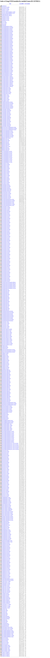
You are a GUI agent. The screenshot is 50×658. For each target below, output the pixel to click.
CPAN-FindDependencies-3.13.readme (7, 70)
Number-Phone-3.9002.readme (6, 371)
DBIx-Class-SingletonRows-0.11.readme (8, 135)
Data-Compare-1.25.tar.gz (5, 169)
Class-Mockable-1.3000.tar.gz (6, 118)
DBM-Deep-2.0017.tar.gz (5, 141)
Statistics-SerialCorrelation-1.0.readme (7, 511)
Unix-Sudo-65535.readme (5, 624)
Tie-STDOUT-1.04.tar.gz (5, 595)
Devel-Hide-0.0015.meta (5, 303)
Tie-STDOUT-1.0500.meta (5, 600)
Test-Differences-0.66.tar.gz (6, 556)
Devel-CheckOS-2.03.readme (6, 276)
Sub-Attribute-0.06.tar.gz (5, 523)
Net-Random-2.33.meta (5, 366)
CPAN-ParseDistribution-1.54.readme (7, 74)
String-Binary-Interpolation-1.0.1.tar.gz (7, 520)
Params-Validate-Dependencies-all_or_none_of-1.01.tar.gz (10, 446)
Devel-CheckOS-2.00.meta (6, 264)
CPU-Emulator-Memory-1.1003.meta (7, 76)
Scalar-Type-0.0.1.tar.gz (5, 452)
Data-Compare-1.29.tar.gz (5, 183)
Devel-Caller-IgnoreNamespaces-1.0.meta (8, 199)
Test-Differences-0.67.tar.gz (6, 559)
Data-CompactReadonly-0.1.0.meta (7, 158)
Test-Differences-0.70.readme (6, 569)
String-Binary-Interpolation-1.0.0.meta (7, 516)
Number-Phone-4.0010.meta (6, 398)
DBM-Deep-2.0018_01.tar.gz (6, 146)
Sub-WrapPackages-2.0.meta (6, 529)
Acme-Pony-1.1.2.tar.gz (5, 10)
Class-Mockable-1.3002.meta (6, 123)
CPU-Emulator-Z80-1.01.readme (6, 92)
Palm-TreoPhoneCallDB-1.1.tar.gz (7, 426)
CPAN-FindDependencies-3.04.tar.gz (7, 39)
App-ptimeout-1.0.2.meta (5, 19)
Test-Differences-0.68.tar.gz (6, 563)
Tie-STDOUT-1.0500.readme (6, 601)
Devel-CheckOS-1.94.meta (6, 253)
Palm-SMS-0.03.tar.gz (5, 415)
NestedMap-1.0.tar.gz (5, 354)
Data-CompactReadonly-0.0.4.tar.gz (7, 152)
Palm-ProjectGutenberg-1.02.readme (7, 410)
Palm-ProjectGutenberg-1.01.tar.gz (7, 408)
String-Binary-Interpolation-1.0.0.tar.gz (7, 517)
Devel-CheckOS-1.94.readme (6, 254)
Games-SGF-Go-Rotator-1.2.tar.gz (7, 341)
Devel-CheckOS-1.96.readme (6, 261)
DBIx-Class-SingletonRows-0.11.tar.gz (7, 136)
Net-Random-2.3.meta (5, 355)
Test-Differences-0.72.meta (6, 575)
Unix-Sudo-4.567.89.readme (6, 617)
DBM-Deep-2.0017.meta (5, 139)
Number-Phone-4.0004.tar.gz (6, 379)
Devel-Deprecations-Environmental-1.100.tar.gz (9, 285)
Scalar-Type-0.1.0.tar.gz (5, 467)
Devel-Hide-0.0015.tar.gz (5, 306)
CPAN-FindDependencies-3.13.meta (7, 69)
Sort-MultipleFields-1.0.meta (6, 497)
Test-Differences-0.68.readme (6, 562)
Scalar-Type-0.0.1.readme (5, 451)
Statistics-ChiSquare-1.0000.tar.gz (7, 510)
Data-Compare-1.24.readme (6, 164)
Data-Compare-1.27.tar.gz (5, 176)
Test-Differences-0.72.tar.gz (6, 577)
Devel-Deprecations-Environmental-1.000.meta (9, 282)
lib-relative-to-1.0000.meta (5, 652)
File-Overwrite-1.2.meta (5, 325)
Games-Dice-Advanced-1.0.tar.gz (6, 330)
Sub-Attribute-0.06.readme (5, 522)
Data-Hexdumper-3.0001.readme (6, 189)
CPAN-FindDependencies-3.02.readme (7, 31)
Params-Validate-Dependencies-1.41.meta (8, 438)
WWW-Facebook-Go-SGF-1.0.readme (7, 628)
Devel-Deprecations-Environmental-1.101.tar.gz (9, 288)
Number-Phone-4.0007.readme (6, 389)
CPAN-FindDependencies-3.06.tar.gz (7, 46)
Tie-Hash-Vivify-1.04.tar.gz (6, 592)
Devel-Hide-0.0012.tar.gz (5, 295)
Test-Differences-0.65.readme (6, 551)
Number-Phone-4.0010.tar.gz (6, 401)
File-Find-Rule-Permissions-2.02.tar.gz (7, 313)
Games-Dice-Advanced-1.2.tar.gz (6, 337)
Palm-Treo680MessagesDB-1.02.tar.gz (7, 422)
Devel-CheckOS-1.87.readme (6, 236)
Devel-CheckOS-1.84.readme (6, 225)
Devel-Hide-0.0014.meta (5, 300)
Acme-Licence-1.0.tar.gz (5, 8)
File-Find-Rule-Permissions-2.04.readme (8, 319)
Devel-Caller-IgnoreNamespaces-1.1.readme (8, 204)
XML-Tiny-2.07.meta (5, 641)
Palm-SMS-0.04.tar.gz (5, 419)
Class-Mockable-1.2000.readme (6, 110)
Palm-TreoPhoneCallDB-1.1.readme (7, 425)
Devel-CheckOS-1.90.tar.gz (6, 241)
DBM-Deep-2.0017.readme (6, 140)
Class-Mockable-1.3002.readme (6, 124)
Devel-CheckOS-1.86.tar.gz (6, 234)
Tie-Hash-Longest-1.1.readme (6, 581)
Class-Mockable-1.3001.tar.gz (6, 122)
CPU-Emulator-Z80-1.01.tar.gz (6, 93)
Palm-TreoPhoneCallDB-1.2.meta (7, 427)
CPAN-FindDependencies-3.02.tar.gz (7, 32)
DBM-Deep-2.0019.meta (5, 147)
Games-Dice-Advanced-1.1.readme (7, 332)
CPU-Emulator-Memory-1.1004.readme (7, 81)
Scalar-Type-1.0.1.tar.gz (5, 496)
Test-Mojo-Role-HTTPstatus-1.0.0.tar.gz (8, 580)
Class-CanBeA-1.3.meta (5, 94)
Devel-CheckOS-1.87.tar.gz (6, 237)
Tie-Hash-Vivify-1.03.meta (6, 586)
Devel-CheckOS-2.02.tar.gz (6, 273)
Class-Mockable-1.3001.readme (6, 121)
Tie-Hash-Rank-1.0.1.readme (6, 583)
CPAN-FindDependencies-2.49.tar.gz (7, 28)
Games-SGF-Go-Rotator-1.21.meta (7, 342)
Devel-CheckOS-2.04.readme (6, 279)
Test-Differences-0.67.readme (6, 558)
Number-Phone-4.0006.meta (6, 384)
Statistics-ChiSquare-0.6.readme (6, 505)
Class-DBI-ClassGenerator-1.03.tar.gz (7, 104)
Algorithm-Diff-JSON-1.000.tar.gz (7, 15)
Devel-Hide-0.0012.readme (6, 294)
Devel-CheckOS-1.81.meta (6, 213)
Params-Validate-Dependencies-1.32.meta (8, 433)
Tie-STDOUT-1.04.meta (5, 593)
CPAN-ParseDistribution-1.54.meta (7, 73)
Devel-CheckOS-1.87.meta (6, 235)
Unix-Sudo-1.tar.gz (4, 611)
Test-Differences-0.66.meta (6, 553)
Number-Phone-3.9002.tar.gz (6, 372)
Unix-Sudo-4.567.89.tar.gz (5, 618)
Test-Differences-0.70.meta (6, 568)
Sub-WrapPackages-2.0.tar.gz (6, 532)
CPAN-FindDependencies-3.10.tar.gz (7, 61)
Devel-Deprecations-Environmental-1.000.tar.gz (9, 283)
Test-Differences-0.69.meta (6, 564)
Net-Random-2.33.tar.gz (5, 368)
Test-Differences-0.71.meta (6, 571)
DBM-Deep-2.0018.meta (5, 142)
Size (25, 3)
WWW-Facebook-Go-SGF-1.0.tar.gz (7, 629)
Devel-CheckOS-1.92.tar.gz (6, 248)
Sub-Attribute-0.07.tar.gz (5, 528)
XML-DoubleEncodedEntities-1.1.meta (7, 634)
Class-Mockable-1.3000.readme (6, 117)
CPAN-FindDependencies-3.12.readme (7, 67)
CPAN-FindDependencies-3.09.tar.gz (7, 57)
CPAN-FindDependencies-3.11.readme (7, 63)
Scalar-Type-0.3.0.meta (5, 479)
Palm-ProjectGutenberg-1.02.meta (7, 409)
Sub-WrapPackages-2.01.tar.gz (6, 535)
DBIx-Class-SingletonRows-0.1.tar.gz (7, 133)
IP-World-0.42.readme (5, 347)
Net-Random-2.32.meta (5, 362)
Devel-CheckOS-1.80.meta (6, 210)
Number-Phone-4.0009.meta (6, 395)
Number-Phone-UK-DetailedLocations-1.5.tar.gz (9, 404)
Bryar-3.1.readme (4, 22)
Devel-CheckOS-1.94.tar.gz (6, 255)
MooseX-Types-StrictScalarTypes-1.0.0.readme (9, 350)
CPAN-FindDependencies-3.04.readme (7, 38)
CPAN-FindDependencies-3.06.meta (7, 44)
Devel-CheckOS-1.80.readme (6, 211)
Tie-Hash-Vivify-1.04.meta (6, 589)
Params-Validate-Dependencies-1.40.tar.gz (8, 437)
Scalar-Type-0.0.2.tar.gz (5, 456)
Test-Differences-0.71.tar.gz (6, 574)
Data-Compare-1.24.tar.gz (5, 165)
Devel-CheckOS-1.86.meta (6, 231)
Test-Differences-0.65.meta (6, 550)
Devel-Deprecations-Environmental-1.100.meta (9, 284)
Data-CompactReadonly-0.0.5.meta (7, 153)
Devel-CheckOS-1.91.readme (6, 243)
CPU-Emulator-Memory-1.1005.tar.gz (7, 86)
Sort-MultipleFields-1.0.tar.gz (6, 499)
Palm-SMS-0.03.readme (5, 414)
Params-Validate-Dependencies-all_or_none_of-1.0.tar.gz (10, 444)
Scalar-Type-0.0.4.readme (5, 462)
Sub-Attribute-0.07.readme (5, 527)
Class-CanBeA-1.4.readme (5, 99)
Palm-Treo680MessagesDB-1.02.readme (8, 421)
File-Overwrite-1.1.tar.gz (5, 324)
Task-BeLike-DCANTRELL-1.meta (7, 540)
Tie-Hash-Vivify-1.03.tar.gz (6, 588)
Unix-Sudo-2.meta (4, 612)
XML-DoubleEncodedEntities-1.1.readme (8, 635)
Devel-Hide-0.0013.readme (6, 297)
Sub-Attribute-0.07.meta (5, 526)
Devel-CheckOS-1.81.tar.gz (6, 216)
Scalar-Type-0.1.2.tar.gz (5, 474)
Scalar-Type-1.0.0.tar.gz (5, 492)
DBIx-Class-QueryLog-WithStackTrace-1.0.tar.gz (9, 129)
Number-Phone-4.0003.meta (6, 373)
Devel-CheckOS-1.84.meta (6, 224)
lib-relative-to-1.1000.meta (5, 654)
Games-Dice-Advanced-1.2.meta (6, 335)
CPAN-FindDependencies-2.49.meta (7, 26)
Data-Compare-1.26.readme (6, 171)
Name (10, 3)
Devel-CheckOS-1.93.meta (6, 249)
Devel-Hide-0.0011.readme (6, 290)
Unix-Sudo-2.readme (5, 613)
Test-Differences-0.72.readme (6, 576)
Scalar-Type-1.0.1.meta (5, 493)
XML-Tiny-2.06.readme (5, 639)
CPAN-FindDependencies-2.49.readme (7, 27)
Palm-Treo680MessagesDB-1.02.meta (7, 420)
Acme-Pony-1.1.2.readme (5, 9)
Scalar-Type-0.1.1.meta (5, 468)
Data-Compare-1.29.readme (6, 182)
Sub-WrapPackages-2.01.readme (6, 534)
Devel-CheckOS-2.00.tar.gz (6, 266)
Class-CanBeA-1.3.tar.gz (5, 97)
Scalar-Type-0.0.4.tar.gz (5, 463)
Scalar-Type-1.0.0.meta (5, 490)
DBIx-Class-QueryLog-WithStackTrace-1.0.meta (9, 127)
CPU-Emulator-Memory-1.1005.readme (7, 85)
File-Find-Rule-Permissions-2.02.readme (8, 312)
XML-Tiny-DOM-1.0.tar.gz (6, 647)
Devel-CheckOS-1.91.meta (6, 242)
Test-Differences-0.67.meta (6, 557)
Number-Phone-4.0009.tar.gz (6, 397)
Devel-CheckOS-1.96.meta (6, 260)
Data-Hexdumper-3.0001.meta (6, 188)
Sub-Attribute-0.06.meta (5, 521)
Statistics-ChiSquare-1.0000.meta (6, 508)
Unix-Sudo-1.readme (5, 610)
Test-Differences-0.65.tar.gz (6, 552)
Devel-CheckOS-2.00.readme (6, 265)
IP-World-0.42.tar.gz (5, 348)
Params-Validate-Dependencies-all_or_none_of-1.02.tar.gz (10, 449)
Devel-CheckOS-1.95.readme (6, 258)
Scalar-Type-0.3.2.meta (5, 486)
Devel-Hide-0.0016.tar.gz (5, 309)
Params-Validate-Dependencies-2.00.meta (8, 440)
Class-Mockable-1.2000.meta (6, 109)
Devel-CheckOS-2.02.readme (6, 272)
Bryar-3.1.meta (4, 21)
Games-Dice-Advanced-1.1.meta (6, 331)
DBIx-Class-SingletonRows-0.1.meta (7, 130)
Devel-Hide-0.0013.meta (5, 296)
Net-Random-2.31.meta (5, 359)
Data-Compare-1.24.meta (5, 163)
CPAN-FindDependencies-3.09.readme (7, 56)
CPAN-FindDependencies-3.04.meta (7, 37)
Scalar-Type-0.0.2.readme (5, 455)
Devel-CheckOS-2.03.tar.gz (6, 277)
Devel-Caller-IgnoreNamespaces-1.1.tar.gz (8, 205)
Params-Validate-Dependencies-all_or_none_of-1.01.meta (10, 445)
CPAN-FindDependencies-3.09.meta (7, 55)
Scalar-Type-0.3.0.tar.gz (5, 481)
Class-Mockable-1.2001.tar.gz (6, 115)
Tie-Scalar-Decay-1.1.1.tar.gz (6, 605)
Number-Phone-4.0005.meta (6, 380)
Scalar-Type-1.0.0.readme (5, 491)
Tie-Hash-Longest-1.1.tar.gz (6, 582)
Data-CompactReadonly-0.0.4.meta (7, 151)
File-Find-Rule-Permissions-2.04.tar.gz (7, 320)
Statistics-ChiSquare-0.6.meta (6, 504)
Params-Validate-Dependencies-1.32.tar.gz (8, 434)
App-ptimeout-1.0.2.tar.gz (5, 20)
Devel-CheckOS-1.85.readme (6, 229)
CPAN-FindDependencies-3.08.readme (7, 52)
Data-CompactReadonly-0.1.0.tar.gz (7, 159)
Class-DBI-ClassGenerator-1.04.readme (7, 106)
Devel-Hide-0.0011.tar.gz (5, 291)
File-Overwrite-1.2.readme (5, 326)
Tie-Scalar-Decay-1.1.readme (6, 606)
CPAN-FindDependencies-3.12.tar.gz (7, 68)
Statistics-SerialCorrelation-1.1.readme (7, 514)
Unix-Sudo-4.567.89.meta (5, 616)
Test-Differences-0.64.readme (6, 547)
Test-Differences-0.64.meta (6, 546)
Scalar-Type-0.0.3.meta (5, 457)
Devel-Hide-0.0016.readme (6, 308)
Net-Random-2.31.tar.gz (5, 361)
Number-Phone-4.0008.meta (6, 391)
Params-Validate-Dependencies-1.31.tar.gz (8, 432)
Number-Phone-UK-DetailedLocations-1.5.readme (9, 403)
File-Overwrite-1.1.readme (5, 323)
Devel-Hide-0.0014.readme (6, 301)
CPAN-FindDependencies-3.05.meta (7, 40)
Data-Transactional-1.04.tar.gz (6, 198)
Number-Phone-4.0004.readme (6, 378)
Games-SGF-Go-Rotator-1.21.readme (7, 343)
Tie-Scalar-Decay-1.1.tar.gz (6, 607)
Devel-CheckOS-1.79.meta (6, 206)
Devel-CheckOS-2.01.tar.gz (6, 270)
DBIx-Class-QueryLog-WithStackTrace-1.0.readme (9, 128)
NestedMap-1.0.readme (5, 353)
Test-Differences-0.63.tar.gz (6, 545)
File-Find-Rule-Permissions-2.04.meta (7, 318)
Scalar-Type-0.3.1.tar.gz (5, 485)
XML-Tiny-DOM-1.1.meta (6, 648)
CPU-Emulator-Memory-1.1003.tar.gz (7, 79)
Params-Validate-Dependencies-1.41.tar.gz (8, 439)
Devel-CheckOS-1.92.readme (6, 247)
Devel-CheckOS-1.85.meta (6, 228)
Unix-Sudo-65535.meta (5, 623)
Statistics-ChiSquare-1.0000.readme (7, 509)
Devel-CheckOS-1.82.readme (6, 218)
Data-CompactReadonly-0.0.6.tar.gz (7, 157)
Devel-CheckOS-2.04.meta (6, 278)
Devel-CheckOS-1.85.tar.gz (6, 230)
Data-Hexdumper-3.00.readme (6, 186)
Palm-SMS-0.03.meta (5, 413)
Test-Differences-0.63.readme (6, 544)
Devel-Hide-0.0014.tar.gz (5, 302)
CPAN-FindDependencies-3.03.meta (7, 33)
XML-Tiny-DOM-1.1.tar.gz (6, 651)
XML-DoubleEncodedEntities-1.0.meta (7, 630)
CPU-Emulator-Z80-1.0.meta (6, 87)
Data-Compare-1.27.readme (6, 175)
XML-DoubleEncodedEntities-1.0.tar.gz (7, 633)
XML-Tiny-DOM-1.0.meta (6, 645)
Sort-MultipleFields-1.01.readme (6, 502)
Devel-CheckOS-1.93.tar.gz (6, 252)
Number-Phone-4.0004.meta (6, 377)
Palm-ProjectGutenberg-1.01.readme (7, 407)
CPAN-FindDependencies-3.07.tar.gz (7, 50)
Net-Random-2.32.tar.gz (5, 365)
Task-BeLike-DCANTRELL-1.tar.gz (7, 541)
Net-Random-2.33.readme (5, 367)
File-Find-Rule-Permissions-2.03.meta (7, 314)
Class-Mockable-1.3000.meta (6, 116)
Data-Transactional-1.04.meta (6, 195)
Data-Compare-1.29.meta (5, 181)
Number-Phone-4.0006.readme (6, 385)
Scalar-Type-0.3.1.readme (5, 484)
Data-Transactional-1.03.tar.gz (6, 194)
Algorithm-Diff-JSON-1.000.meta (7, 14)
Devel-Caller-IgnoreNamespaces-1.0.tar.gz (8, 201)
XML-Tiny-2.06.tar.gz (5, 640)
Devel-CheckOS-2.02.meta (6, 271)
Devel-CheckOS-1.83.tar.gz (6, 223)
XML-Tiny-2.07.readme (5, 642)
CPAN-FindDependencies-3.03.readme (7, 34)
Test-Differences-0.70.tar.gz (6, 570)
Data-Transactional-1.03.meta (6, 192)
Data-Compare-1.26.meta (5, 170)
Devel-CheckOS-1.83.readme (6, 222)
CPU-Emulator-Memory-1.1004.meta (7, 80)
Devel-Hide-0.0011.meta (5, 289)
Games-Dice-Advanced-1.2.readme (7, 336)
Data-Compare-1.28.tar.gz (5, 180)
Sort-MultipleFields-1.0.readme (6, 498)
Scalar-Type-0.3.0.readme (5, 480)
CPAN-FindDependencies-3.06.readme (7, 45)
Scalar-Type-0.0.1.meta (5, 450)
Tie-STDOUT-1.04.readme (5, 594)
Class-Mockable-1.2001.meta (6, 112)
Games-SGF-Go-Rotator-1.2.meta (7, 338)
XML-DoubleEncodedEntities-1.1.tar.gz (7, 636)
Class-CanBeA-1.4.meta (5, 98)
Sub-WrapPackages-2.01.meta (6, 533)
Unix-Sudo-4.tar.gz (4, 622)
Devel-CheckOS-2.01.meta (6, 267)
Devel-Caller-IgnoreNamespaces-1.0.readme (8, 200)
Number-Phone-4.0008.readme (6, 392)
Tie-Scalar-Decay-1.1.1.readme (6, 604)
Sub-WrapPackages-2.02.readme (6, 538)
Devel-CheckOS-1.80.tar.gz (6, 212)
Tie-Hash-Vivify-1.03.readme (6, 587)
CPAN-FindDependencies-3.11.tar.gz (7, 64)
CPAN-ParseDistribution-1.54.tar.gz (7, 75)
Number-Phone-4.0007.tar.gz (6, 390)
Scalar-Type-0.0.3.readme (5, 458)
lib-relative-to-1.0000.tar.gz (6, 653)
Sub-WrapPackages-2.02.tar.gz (6, 539)
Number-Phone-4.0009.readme (6, 396)
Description (28, 3)
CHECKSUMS (4, 25)
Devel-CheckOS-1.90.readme (6, 240)
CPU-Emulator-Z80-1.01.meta (6, 91)
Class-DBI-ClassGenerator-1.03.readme (7, 103)
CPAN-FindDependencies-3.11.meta (7, 62)
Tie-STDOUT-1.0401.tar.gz (6, 599)
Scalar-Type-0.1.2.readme (5, 473)
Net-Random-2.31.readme (5, 360)
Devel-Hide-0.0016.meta (5, 307)
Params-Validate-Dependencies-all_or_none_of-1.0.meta (10, 443)
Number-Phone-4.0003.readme (6, 374)
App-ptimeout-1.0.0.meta (5, 16)
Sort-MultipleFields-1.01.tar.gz (6, 503)
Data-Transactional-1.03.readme (6, 193)
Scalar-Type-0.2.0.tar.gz (5, 478)
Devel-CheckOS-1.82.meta (6, 217)
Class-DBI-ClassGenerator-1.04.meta (7, 105)
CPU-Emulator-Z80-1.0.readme (6, 88)
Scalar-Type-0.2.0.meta (5, 475)
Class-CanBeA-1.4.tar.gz (5, 100)
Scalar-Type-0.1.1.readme (5, 469)
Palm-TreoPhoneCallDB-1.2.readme (7, 428)
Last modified (21, 3)
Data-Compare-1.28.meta (5, 177)
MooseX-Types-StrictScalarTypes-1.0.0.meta (8, 349)
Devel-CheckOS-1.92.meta (6, 246)
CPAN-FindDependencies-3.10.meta (7, 58)
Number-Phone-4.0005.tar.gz (6, 383)
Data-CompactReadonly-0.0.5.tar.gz (7, 154)
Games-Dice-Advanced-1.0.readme (7, 329)
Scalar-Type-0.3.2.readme (5, 487)
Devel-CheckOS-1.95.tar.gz (6, 259)
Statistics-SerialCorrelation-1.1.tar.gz (7, 515)
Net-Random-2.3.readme (5, 356)
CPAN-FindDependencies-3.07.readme (7, 49)
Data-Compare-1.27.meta (5, 174)
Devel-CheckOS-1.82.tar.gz (6, 219)
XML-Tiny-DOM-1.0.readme (6, 646)
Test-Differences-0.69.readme (6, 565)
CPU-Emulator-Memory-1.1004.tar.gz (7, 82)
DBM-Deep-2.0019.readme (6, 148)
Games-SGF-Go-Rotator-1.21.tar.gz (7, 344)
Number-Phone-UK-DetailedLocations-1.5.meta (9, 402)
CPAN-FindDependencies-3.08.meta (7, 51)
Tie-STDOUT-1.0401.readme (6, 598)
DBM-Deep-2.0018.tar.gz (5, 145)
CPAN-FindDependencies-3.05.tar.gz (7, 43)
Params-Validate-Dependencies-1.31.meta (8, 431)
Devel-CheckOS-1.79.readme (6, 207)
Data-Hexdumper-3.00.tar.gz (6, 187)
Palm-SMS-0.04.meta (5, 416)
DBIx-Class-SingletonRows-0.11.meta (7, 134)
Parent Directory (4, 5)
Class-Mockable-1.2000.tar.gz (6, 111)
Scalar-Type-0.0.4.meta (5, 461)
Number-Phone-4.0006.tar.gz (6, 386)
